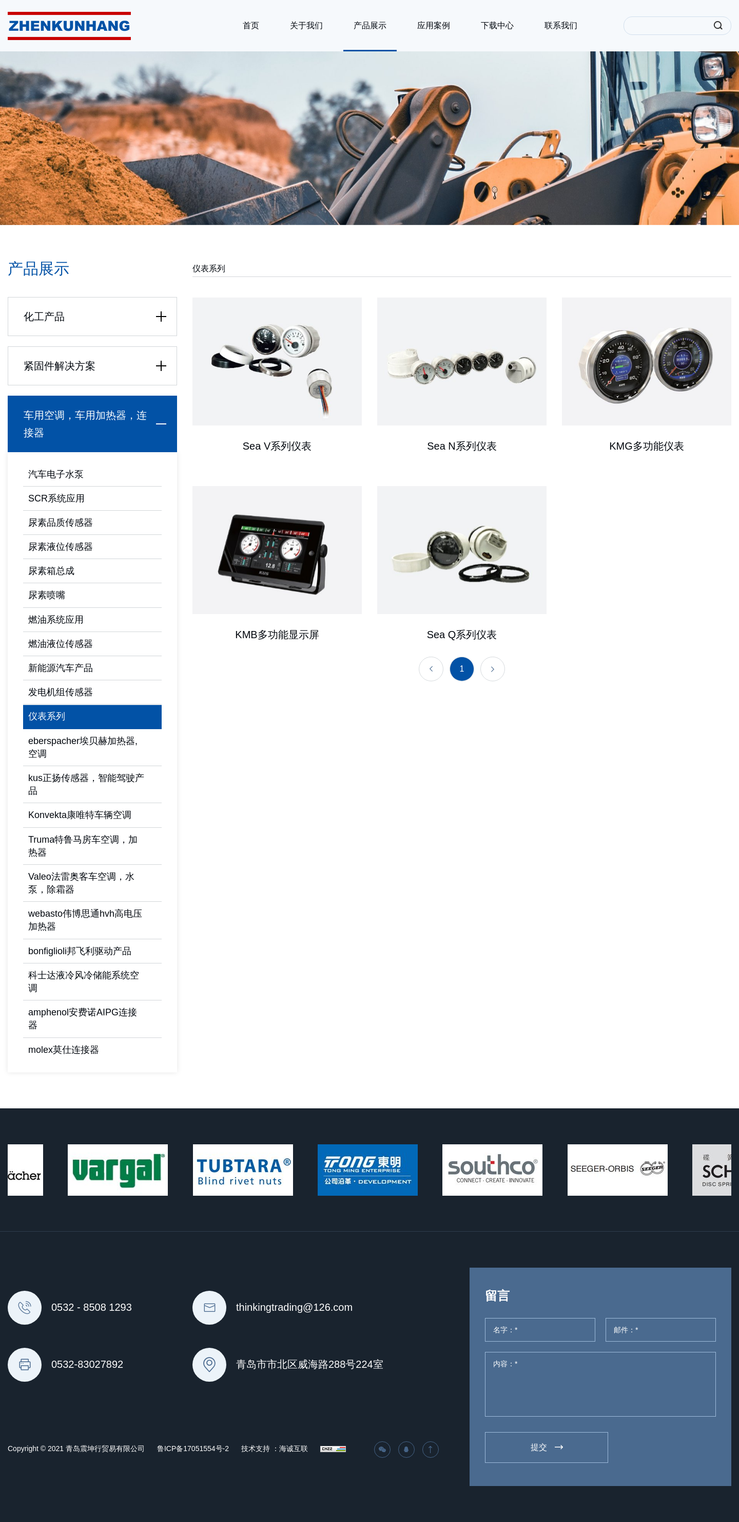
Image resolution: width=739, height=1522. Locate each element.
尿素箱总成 (51, 571)
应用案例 (433, 25)
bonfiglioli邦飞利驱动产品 (79, 951)
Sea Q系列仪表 (462, 713)
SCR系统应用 (56, 498)
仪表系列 (46, 716)
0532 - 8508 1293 (91, 1307)
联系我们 (560, 25)
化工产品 (97, 317)
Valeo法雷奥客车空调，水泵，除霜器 (81, 883)
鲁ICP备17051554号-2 (193, 1448)
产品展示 (370, 25)
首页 (251, 25)
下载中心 (497, 25)
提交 (539, 1447)
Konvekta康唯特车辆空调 (79, 815)
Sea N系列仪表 (462, 449)
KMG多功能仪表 (646, 449)
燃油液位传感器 (60, 644)
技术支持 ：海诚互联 (274, 1448)
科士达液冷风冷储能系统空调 (83, 981)
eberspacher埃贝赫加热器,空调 (83, 747)
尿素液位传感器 (60, 547)
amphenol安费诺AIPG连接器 (82, 1018)
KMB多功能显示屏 (277, 713)
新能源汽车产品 (60, 668)
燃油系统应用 (56, 620)
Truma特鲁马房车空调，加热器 (83, 846)
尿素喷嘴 (46, 595)
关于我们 (306, 25)
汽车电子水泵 (56, 474)
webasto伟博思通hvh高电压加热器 (85, 920)
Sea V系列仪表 (277, 449)
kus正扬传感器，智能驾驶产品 (86, 784)
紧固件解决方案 (97, 366)
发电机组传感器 (60, 692)
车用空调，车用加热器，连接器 (97, 424)
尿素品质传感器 (60, 522)
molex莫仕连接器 (63, 1050)
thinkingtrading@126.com (294, 1307)
